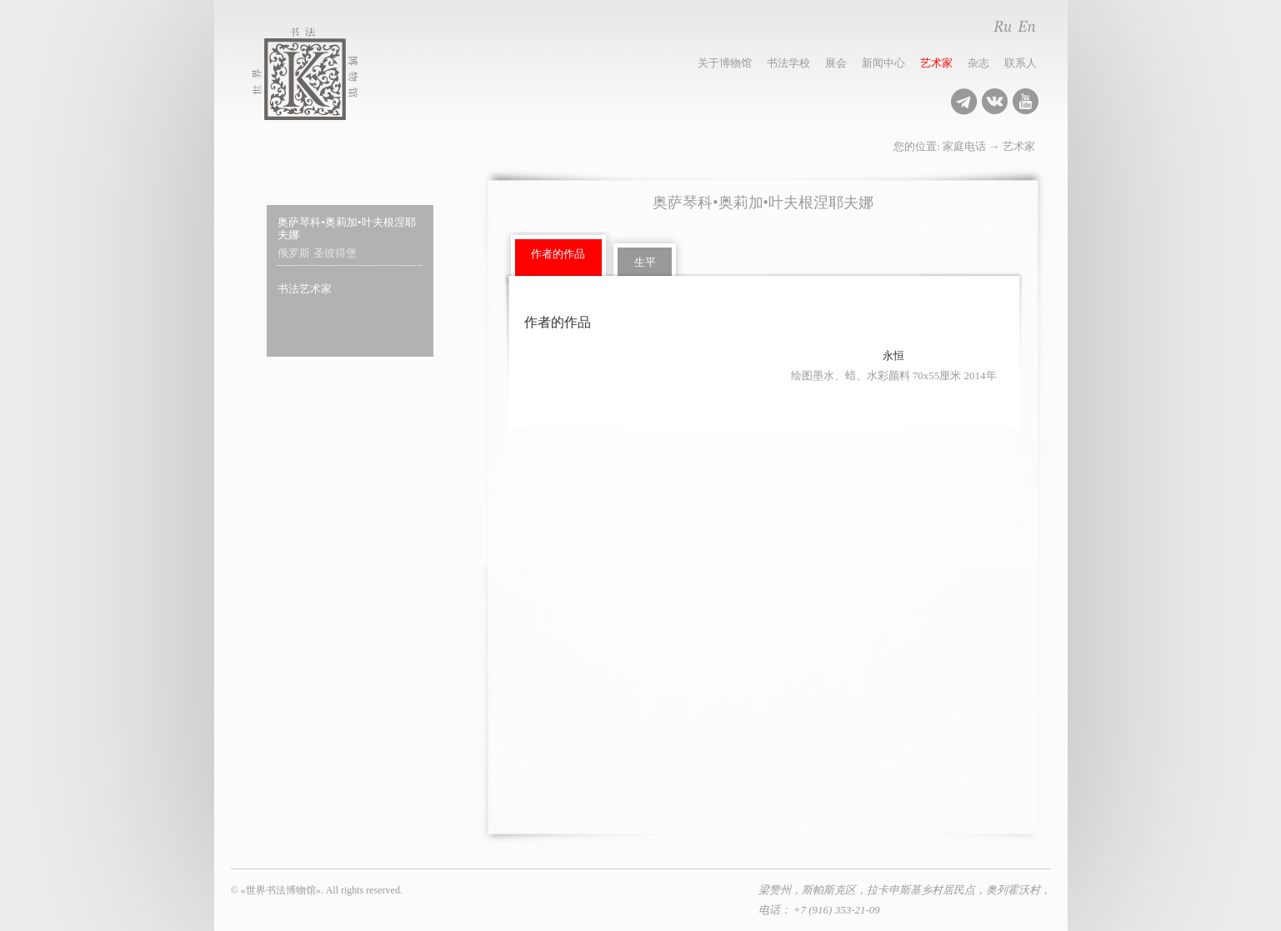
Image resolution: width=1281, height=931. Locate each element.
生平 (645, 262)
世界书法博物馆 (323, 74)
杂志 (978, 63)
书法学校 (788, 63)
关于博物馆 (725, 63)
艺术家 (936, 63)
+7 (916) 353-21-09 (836, 909)
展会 (836, 63)
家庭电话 (964, 146)
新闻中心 (883, 63)
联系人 (1020, 63)
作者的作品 (558, 254)
